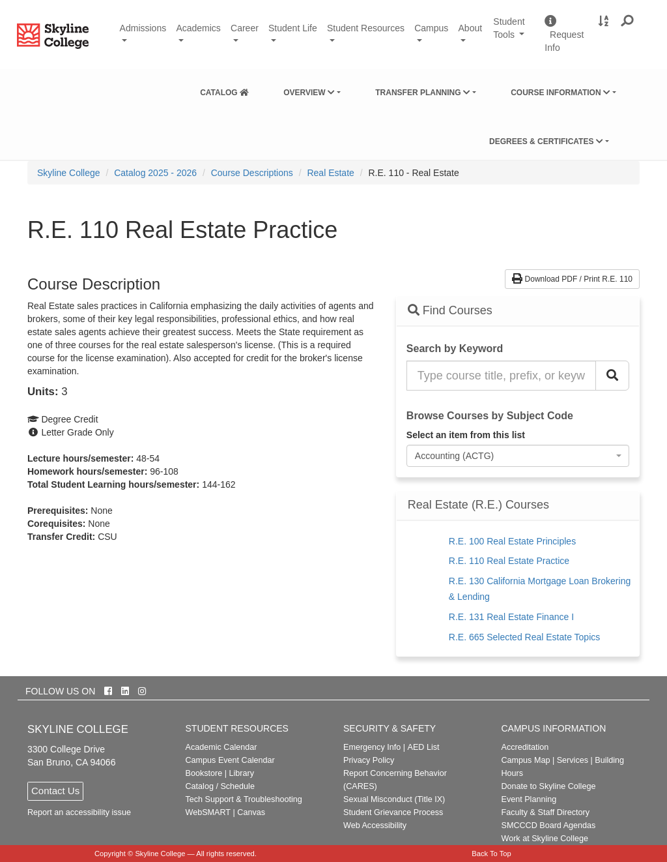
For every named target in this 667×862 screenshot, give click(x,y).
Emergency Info (372, 747)
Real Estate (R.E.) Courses (478, 505)
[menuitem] (224, 90)
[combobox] (517, 456)
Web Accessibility (374, 825)
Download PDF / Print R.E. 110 (572, 279)
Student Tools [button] (514, 34)
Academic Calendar (221, 747)
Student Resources (365, 28)
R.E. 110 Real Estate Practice (509, 561)
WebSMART (208, 812)
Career (245, 28)
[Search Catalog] (612, 376)
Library (241, 773)
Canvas (251, 812)
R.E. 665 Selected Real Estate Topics (524, 637)
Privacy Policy (368, 760)
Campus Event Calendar (230, 760)
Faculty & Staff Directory (546, 812)
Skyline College (68, 173)
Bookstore (204, 773)
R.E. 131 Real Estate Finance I (511, 617)
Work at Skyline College (545, 838)
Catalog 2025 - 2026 (155, 173)
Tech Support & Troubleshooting (244, 799)
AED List (423, 747)
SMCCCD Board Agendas (549, 825)
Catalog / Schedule (220, 786)
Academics (198, 28)
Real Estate (330, 173)
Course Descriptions (252, 173)
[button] (627, 21)
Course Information (560, 92)
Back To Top (491, 853)
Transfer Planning (422, 92)
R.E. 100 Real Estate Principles (512, 541)
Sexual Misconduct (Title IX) (394, 799)
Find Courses (450, 310)
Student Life (292, 28)
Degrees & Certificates (546, 141)
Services (572, 760)
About (471, 28)
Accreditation (525, 747)
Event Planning (529, 799)
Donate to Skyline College (549, 786)
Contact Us (55, 790)
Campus (431, 28)
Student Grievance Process (393, 812)
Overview (309, 92)
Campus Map (526, 760)
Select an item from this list (465, 435)
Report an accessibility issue (79, 812)
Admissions (143, 28)
